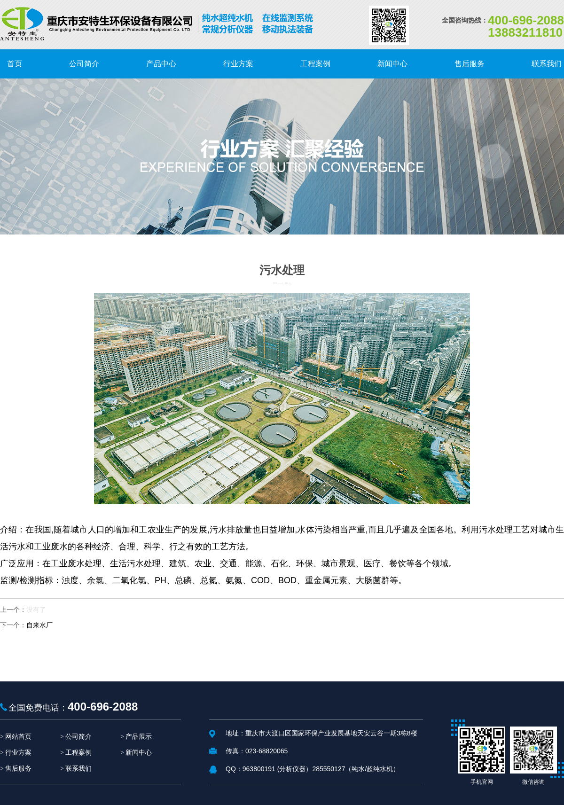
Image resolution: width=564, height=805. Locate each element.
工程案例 (78, 752)
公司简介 (78, 736)
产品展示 (138, 736)
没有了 (36, 609)
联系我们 (78, 768)
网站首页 (18, 736)
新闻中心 (138, 752)
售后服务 (18, 768)
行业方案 (18, 752)
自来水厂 (39, 625)
